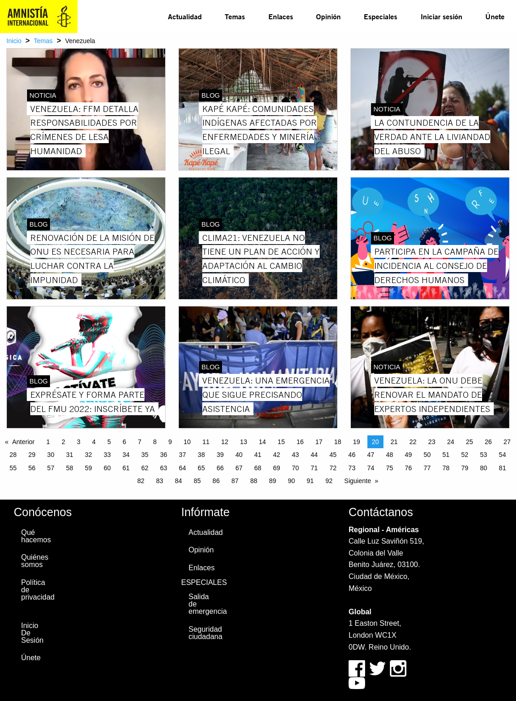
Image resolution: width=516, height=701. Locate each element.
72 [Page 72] (333, 468)
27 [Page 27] (507, 441)
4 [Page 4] (94, 441)
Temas (235, 16)
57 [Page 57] (51, 468)
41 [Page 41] (257, 454)
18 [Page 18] (337, 441)
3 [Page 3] (78, 441)
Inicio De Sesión (32, 633)
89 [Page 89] (272, 480)
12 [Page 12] (224, 441)
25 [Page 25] (469, 441)
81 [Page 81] (502, 468)
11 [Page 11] (206, 441)
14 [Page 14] (262, 441)
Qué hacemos (36, 536)
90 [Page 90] (291, 480)
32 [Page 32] (88, 454)
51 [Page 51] (446, 454)
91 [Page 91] (310, 480)
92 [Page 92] (329, 480)
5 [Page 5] (109, 441)
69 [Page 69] (276, 468)
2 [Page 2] (63, 441)
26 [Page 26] (488, 441)
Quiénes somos (35, 560)
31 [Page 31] (69, 454)
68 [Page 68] (257, 468)
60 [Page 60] (107, 468)
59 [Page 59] (88, 468)
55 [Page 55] (13, 468)
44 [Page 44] (314, 454)
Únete (495, 16)
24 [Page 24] (451, 441)
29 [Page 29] (32, 454)
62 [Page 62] (145, 468)
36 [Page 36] (163, 454)
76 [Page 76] (408, 468)
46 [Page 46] (351, 454)
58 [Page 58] (69, 468)
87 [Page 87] (235, 480)
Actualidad (185, 16)
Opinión (328, 16)
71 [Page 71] (314, 468)
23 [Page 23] (432, 441)
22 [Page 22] (413, 441)
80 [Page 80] (484, 468)
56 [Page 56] (32, 468)
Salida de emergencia (204, 604)
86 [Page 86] (216, 480)
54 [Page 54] (502, 454)
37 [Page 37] (182, 454)
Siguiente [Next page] (357, 480)
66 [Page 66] (220, 468)
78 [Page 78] (446, 468)
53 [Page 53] (484, 454)
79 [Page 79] (465, 468)
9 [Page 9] (170, 441)
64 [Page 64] (182, 468)
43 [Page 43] (295, 454)
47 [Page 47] (370, 454)
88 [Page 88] (253, 480)
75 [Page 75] (389, 468)
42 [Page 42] (276, 454)
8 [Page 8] (155, 441)
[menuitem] (184, 16)
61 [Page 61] (126, 468)
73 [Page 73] (351, 468)
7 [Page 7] (139, 441)
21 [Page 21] (394, 441)
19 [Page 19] (356, 441)
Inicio (14, 41)
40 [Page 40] (239, 454)
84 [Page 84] (178, 480)
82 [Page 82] (140, 480)
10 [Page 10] (187, 441)
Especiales (380, 16)
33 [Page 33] (107, 454)
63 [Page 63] (163, 468)
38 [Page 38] (201, 454)
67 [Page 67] (239, 468)
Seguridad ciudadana (204, 632)
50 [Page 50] (427, 454)
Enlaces (280, 16)
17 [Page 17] (318, 441)
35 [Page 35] (145, 454)
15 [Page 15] (281, 441)
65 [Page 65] (201, 468)
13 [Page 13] (243, 441)
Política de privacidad (36, 590)
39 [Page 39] (220, 454)
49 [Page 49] (408, 454)
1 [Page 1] (48, 441)
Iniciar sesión (441, 16)
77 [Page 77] (427, 468)
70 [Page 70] (295, 468)
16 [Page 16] (300, 441)
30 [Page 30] (51, 454)
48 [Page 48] (389, 454)
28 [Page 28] (13, 454)
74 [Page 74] (370, 468)
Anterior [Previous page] (23, 441)
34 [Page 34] (126, 454)
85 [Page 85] (197, 480)
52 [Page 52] (465, 454)
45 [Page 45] (333, 454)
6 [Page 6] (124, 441)
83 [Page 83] (159, 480)
